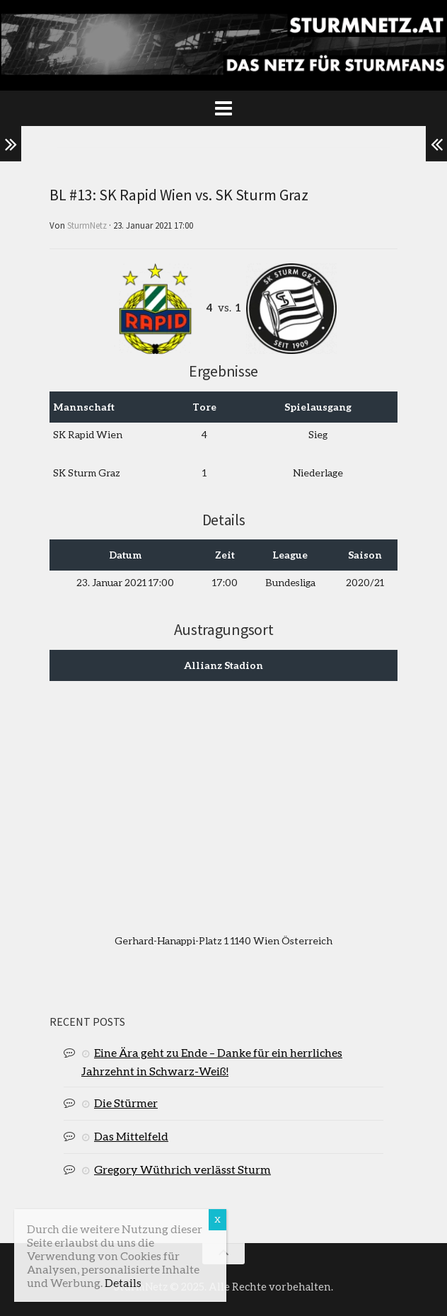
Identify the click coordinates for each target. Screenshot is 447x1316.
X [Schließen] (217, 1219)
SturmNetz (87, 225)
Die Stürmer (126, 1102)
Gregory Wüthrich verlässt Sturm (182, 1169)
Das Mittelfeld (131, 1136)
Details (123, 1282)
